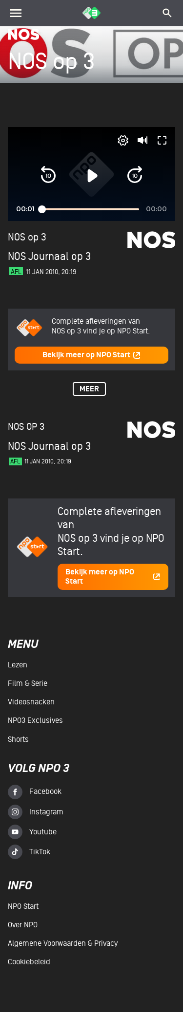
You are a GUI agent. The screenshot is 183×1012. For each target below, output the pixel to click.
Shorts (18, 739)
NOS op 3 (27, 237)
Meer (89, 389)
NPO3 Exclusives (35, 720)
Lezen (17, 665)
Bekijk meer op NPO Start (91, 355)
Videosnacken (31, 702)
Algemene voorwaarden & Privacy (63, 943)
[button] (48, 175)
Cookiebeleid (29, 961)
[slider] (90, 209)
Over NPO (23, 924)
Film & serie (27, 683)
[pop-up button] (123, 140)
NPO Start (23, 906)
